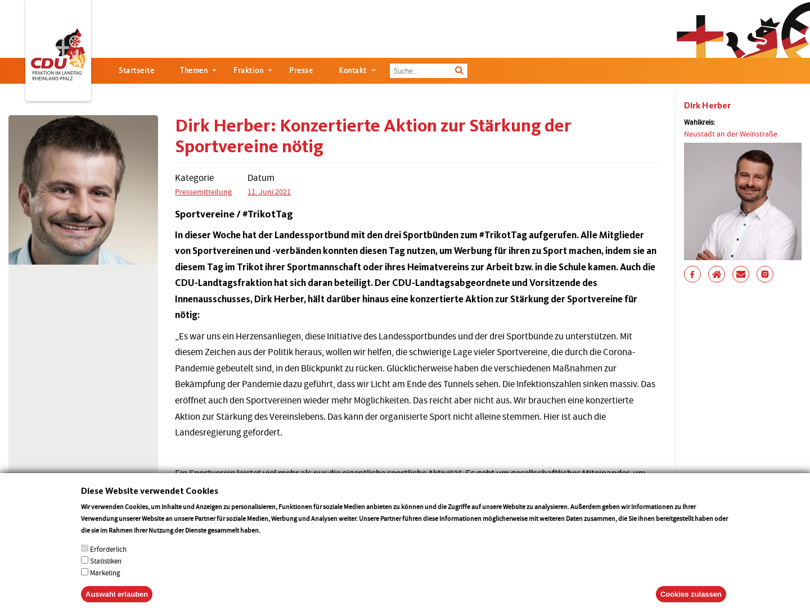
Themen (194, 70)
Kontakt (353, 70)
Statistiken (106, 575)
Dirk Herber (707, 105)
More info (276, 544)
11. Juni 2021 (269, 192)
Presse (301, 70)
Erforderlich (108, 563)
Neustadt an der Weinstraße (730, 134)
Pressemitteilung (203, 192)
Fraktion (248, 70)
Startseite (136, 70)
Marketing (105, 587)
